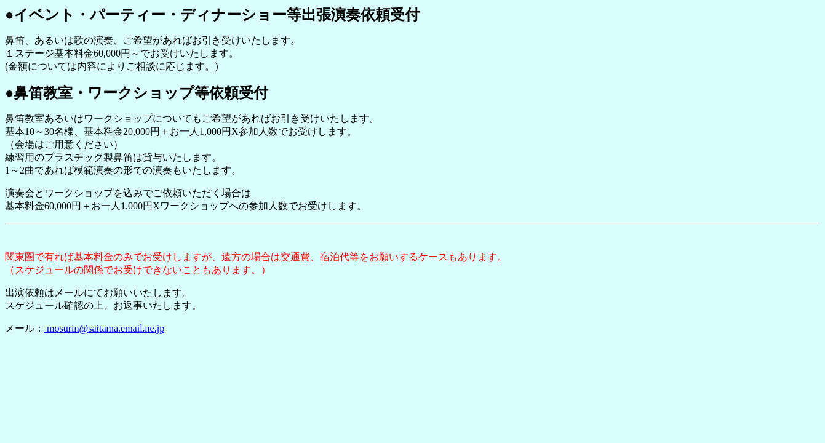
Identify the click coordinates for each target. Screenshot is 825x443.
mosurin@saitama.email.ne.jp (104, 328)
